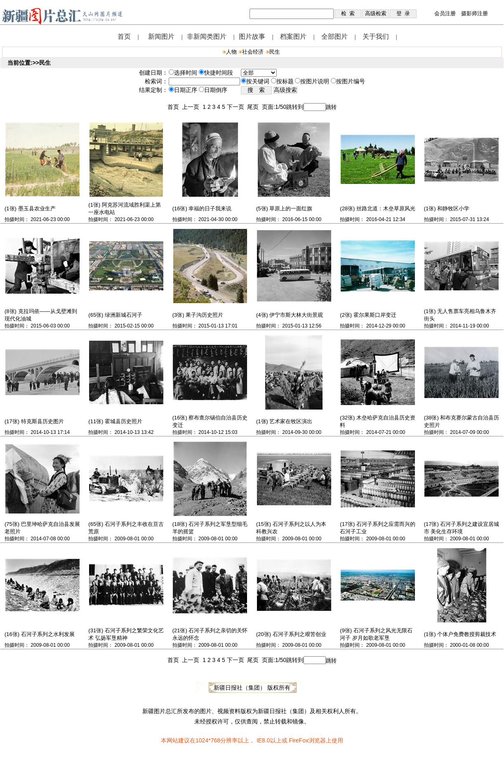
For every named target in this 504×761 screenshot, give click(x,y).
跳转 (331, 107)
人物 (231, 52)
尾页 (254, 107)
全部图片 (334, 36)
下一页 (237, 107)
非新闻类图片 (206, 36)
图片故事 (252, 36)
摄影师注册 (474, 13)
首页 (124, 36)
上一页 (192, 107)
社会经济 (253, 52)
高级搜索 (285, 90)
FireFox (298, 740)
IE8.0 (263, 740)
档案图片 (293, 36)
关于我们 (376, 36)
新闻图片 (161, 36)
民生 (274, 52)
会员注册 (445, 13)
